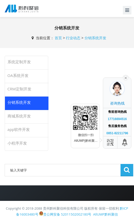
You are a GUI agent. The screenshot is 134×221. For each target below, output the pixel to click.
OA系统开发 (18, 75)
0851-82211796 (117, 133)
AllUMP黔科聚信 (105, 214)
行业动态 (73, 37)
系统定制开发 (19, 61)
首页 (58, 37)
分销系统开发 (95, 37)
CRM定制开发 (19, 88)
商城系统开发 (19, 116)
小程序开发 (17, 143)
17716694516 (117, 119)
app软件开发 (19, 129)
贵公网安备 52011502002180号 (65, 213)
